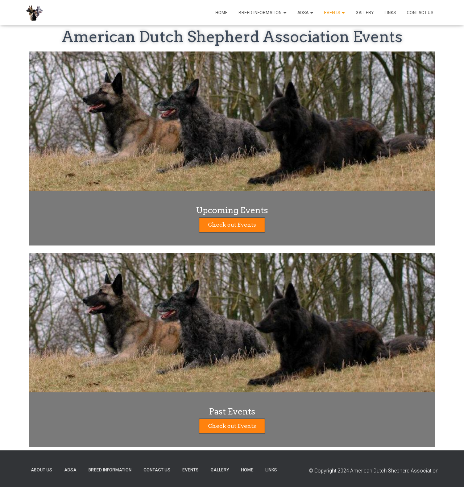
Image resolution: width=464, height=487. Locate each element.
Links (390, 12)
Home (221, 12)
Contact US (420, 12)
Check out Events (232, 225)
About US (41, 469)
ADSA (305, 12)
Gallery (365, 12)
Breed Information (262, 12)
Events (334, 12)
